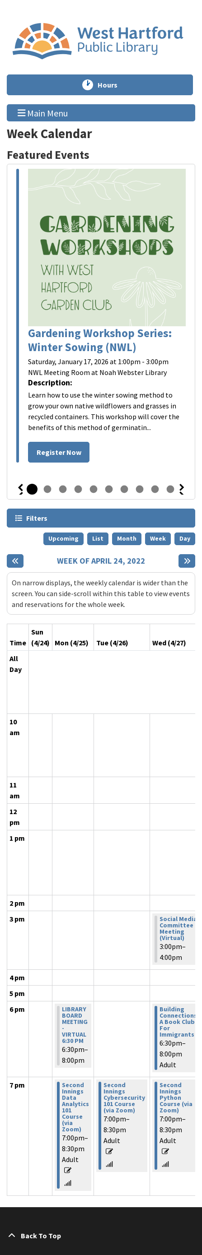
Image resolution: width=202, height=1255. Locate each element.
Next (182, 489)
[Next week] (187, 561)
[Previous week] (15, 561)
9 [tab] (155, 489)
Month (126, 538)
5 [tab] (93, 489)
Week (158, 538)
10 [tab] (170, 489)
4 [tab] (78, 489)
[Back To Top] (101, 1235)
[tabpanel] (101, 317)
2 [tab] (47, 489)
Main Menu (43, 112)
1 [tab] (32, 489)
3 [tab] (62, 489)
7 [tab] (124, 489)
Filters (36, 518)
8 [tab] (139, 489)
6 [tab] (108, 489)
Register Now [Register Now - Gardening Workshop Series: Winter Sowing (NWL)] (59, 452)
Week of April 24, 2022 (101, 561)
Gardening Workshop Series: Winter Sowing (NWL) (100, 340)
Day (184, 538)
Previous (20, 489)
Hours (111, 84)
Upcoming (63, 538)
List (97, 538)
